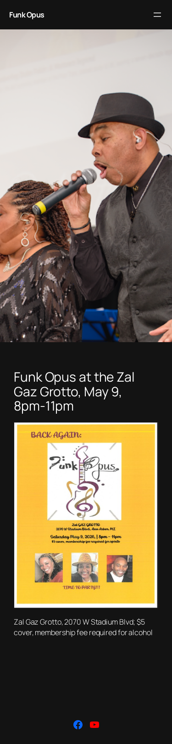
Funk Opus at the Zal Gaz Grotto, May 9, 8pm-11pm (74, 391)
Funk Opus (26, 15)
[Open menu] (157, 14)
